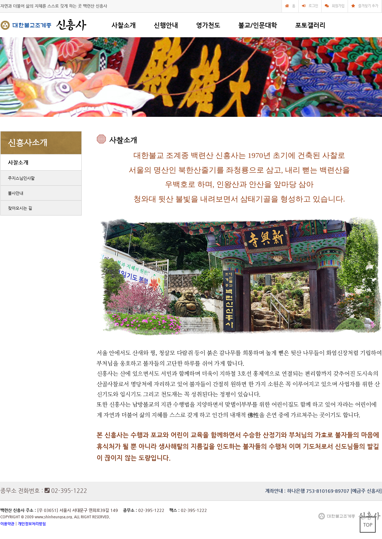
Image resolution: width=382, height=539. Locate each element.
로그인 (313, 6)
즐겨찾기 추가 (368, 6)
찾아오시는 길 (20, 208)
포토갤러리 (310, 25)
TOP (367, 524)
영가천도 (208, 25)
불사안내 (15, 193)
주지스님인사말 (21, 178)
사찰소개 (124, 25)
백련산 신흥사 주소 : (18, 510)
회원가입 (338, 6)
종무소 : (130, 510)
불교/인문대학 (257, 25)
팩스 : (175, 510)
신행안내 (166, 25)
